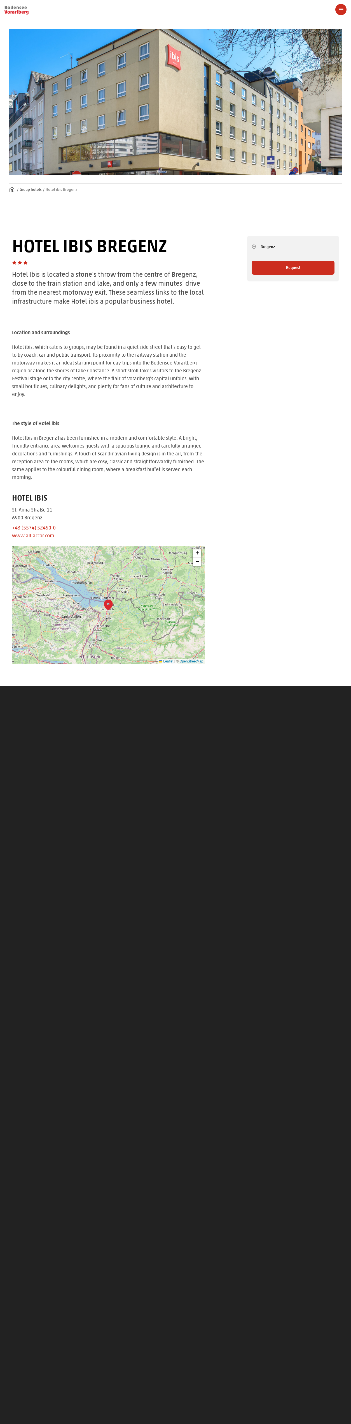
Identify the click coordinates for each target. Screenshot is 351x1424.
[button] (108, 605)
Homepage (12, 189)
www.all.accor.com (33, 535)
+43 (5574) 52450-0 (34, 527)
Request (293, 267)
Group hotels (31, 189)
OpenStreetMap (191, 661)
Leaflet (166, 661)
